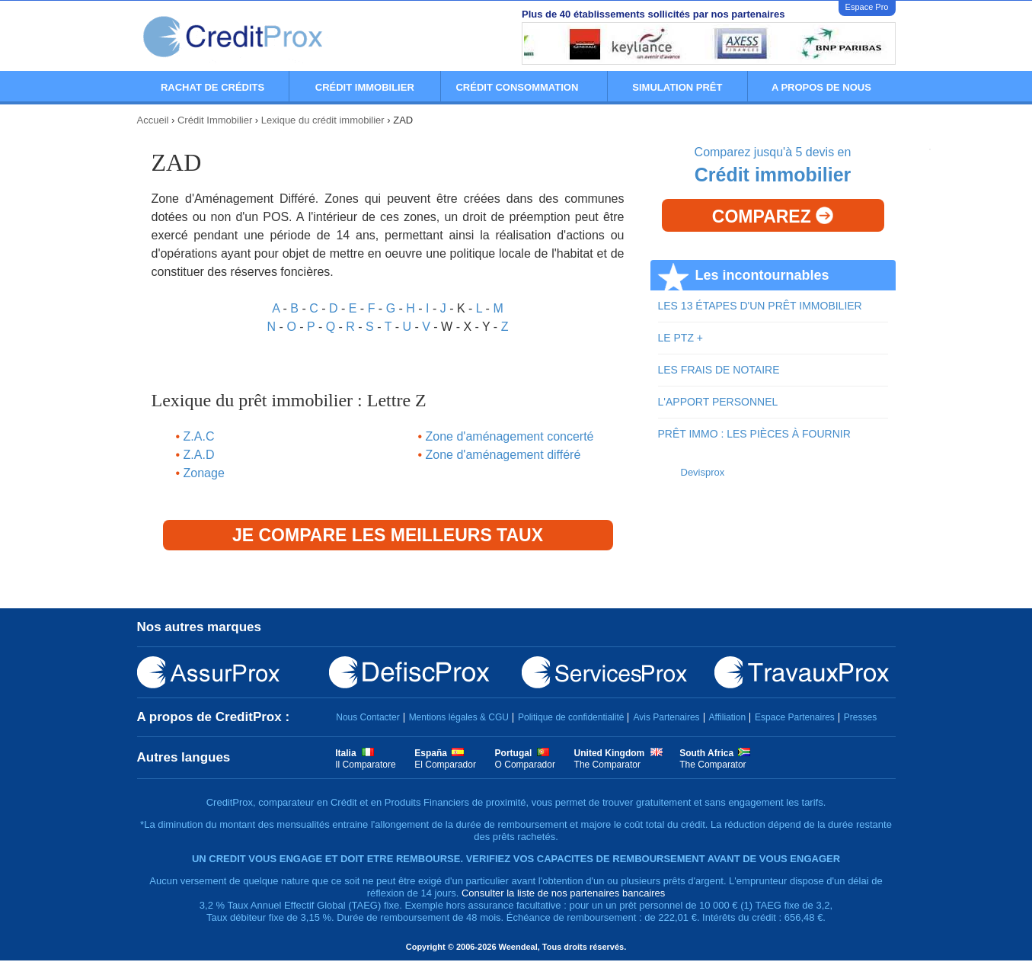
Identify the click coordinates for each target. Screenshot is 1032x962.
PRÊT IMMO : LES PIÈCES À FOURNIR (754, 434)
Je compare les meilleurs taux (387, 535)
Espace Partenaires (795, 717)
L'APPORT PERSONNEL (718, 402)
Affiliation (727, 717)
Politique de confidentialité (571, 717)
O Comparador (525, 764)
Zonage (204, 473)
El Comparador (445, 764)
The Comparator (607, 764)
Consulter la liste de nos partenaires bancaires (563, 893)
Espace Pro (867, 6)
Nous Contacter (367, 717)
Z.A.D (199, 454)
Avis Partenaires (666, 717)
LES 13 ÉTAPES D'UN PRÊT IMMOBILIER (760, 306)
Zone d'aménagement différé (503, 454)
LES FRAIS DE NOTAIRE (719, 370)
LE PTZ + (681, 338)
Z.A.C (199, 436)
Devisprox (703, 472)
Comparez (772, 216)
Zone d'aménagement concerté (510, 436)
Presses (860, 717)
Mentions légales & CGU (459, 717)
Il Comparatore (365, 764)
